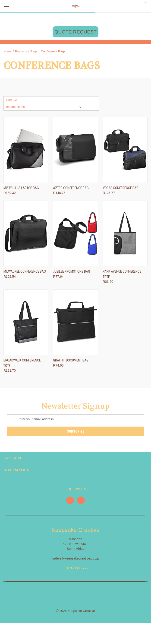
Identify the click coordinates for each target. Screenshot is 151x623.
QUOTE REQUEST (75, 31)
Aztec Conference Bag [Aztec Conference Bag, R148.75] (71, 188)
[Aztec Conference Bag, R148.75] (75, 150)
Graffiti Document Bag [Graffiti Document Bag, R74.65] (70, 360)
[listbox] (44, 106)
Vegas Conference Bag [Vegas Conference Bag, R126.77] (120, 188)
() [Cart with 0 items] (144, 2)
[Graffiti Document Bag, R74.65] (75, 322)
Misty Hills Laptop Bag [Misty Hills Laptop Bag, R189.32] (21, 188)
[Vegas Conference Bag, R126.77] (125, 150)
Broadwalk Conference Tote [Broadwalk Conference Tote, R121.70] (22, 363)
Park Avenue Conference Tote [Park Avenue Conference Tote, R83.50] (122, 274)
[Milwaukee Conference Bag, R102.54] (25, 233)
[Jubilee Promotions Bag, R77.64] (75, 233)
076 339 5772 (77, 568)
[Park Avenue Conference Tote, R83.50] (125, 233)
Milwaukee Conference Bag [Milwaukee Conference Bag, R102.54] (24, 271)
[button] (75, 32)
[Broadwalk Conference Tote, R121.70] (25, 322)
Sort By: (11, 100)
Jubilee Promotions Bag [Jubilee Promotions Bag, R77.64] (71, 271)
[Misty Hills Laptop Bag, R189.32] (25, 150)
